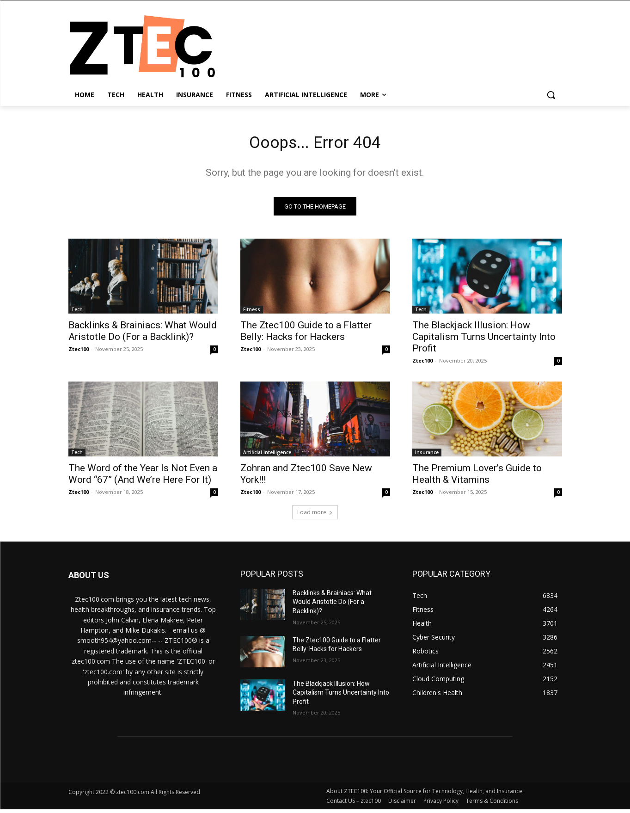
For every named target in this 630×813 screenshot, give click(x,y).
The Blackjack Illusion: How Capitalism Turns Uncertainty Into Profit (484, 340)
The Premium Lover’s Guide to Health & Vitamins (477, 477)
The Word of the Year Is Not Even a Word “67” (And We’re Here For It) (142, 477)
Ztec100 (78, 352)
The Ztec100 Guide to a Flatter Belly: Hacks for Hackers (306, 334)
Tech (77, 312)
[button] (551, 95)
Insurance (427, 455)
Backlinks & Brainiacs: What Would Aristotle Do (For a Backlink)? (142, 334)
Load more (315, 515)
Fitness (251, 312)
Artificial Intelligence (267, 455)
